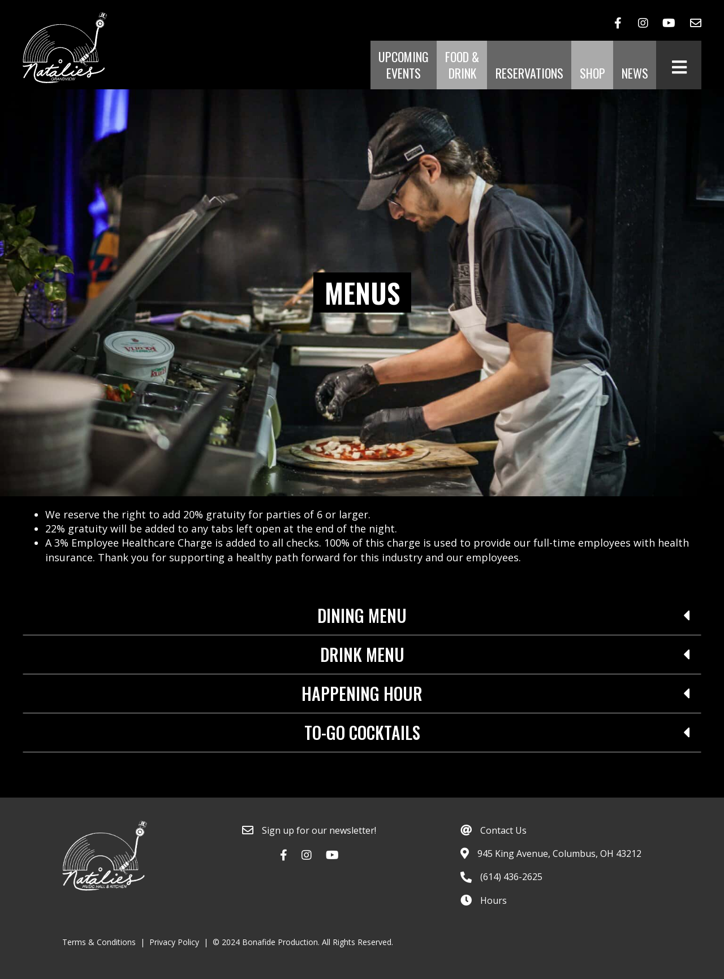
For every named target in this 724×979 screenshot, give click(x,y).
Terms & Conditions (99, 942)
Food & (462, 65)
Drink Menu (362, 654)
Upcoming (403, 65)
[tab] (362, 616)
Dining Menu (362, 615)
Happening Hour (362, 693)
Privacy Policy (174, 942)
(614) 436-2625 (511, 876)
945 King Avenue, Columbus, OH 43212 (559, 853)
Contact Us (503, 830)
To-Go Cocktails (362, 732)
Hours (493, 900)
